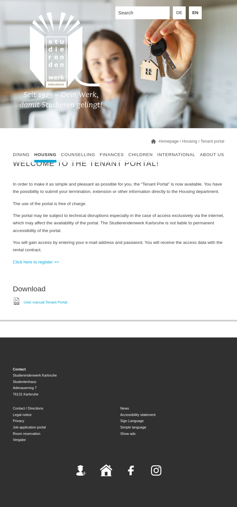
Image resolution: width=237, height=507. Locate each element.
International (176, 154)
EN (195, 12)
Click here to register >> (36, 262)
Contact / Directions (28, 408)
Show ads (128, 434)
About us (212, 154)
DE (179, 12)
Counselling (78, 154)
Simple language (133, 427)
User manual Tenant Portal (45, 302)
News (124, 408)
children (140, 154)
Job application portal (29, 427)
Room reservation (26, 434)
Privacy (18, 421)
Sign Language (132, 421)
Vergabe (19, 440)
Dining (21, 154)
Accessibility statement (138, 415)
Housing (45, 154)
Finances (112, 154)
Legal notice (22, 415)
